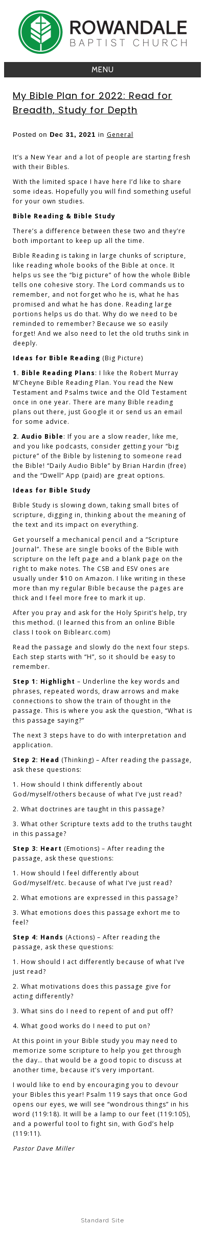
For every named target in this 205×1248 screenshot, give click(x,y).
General (120, 134)
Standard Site (102, 1220)
